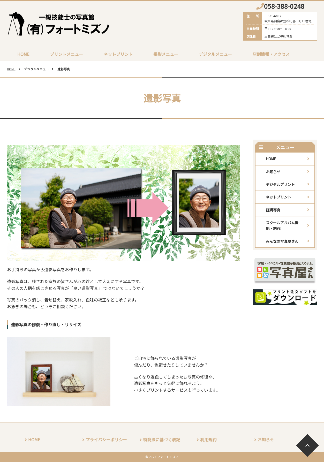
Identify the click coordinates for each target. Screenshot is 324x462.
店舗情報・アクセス (271, 54)
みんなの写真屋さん (282, 241)
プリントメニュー (66, 54)
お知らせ (273, 171)
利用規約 (208, 439)
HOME (23, 54)
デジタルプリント (280, 184)
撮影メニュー (165, 54)
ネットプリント (118, 54)
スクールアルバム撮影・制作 (282, 225)
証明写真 (273, 210)
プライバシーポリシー (106, 439)
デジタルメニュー (215, 54)
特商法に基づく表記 (161, 439)
